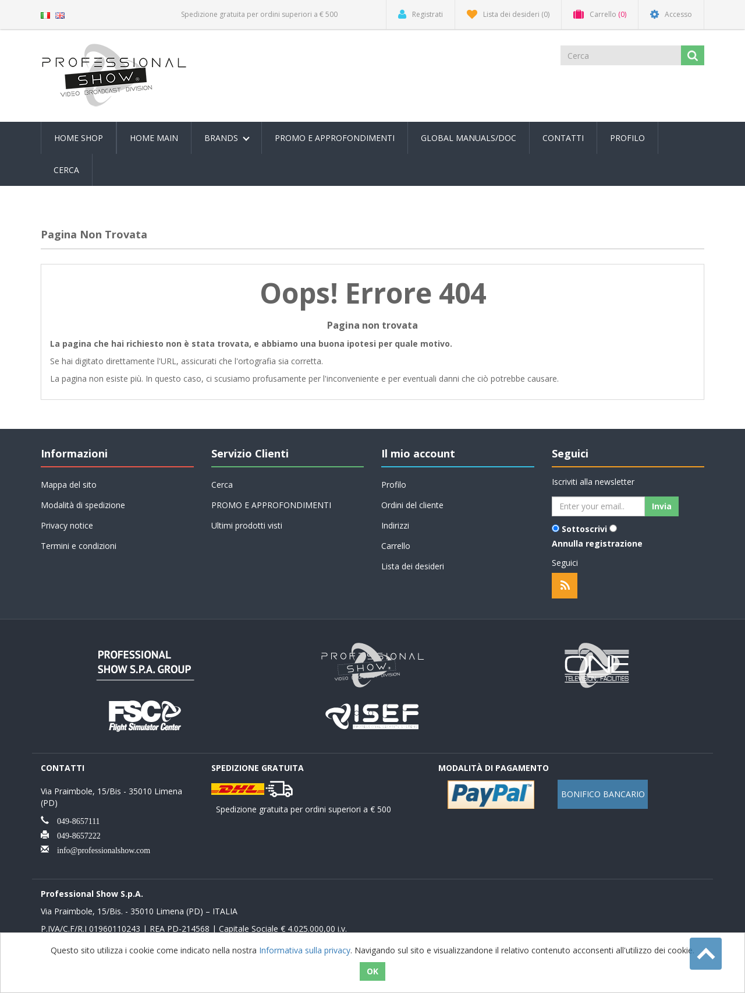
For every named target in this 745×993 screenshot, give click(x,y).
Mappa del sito (69, 484)
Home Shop (78, 137)
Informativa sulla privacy (304, 950)
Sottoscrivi (584, 528)
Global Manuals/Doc (468, 137)
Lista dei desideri (412, 566)
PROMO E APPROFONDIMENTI (335, 137)
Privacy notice (67, 525)
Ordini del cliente (412, 504)
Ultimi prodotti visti (246, 525)
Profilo (627, 137)
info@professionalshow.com (99, 849)
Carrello (395, 545)
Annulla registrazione (597, 543)
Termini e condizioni (78, 545)
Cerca (66, 169)
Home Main (154, 137)
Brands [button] (227, 137)
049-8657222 (75, 834)
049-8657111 (74, 820)
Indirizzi (395, 525)
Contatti (563, 137)
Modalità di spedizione (83, 504)
